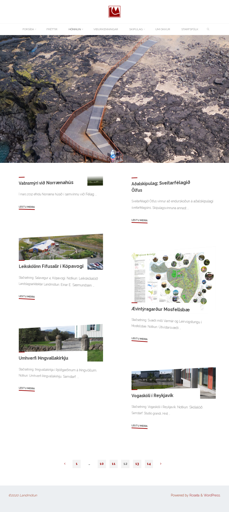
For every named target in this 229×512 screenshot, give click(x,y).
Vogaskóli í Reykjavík (152, 395)
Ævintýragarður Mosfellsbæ (160, 309)
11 (114, 464)
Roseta (194, 495)
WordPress (212, 495)
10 (102, 464)
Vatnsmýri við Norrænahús (46, 182)
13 (137, 464)
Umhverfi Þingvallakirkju (43, 358)
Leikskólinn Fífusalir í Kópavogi (51, 266)
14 (149, 464)
